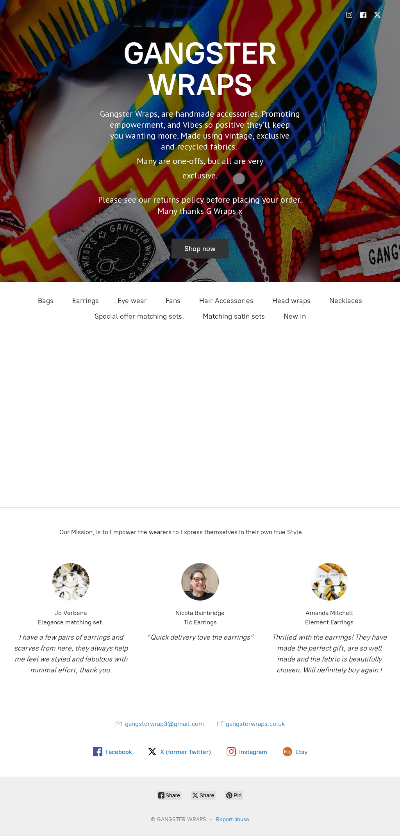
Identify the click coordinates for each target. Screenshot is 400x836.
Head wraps (291, 300)
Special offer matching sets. (139, 316)
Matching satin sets (234, 316)
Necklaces (345, 300)
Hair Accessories (226, 300)
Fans (173, 300)
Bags (46, 300)
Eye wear (132, 300)
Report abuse (232, 819)
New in (295, 316)
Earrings (85, 300)
